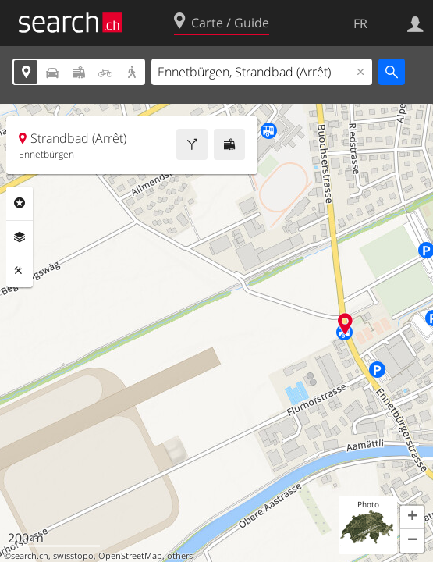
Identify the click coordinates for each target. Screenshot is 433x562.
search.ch (29, 555)
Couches (19, 237)
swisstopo (73, 555)
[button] (412, 517)
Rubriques (19, 203)
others (180, 555)
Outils (19, 270)
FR (360, 23)
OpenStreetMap (130, 555)
